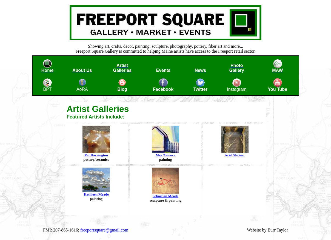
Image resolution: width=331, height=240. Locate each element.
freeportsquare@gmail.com (104, 230)
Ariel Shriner (235, 155)
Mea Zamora (166, 155)
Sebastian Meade (165, 196)
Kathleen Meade (96, 194)
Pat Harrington (96, 155)
